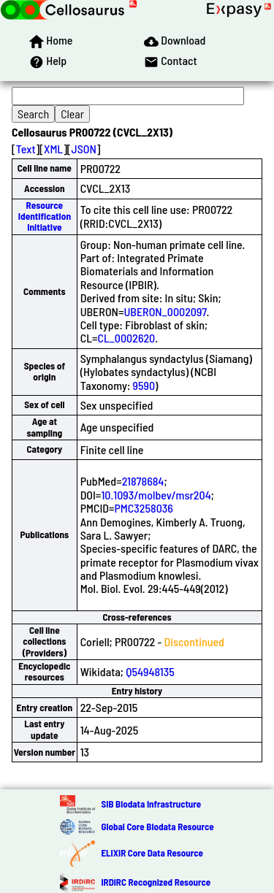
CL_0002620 (126, 338)
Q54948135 (150, 671)
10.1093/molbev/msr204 (155, 495)
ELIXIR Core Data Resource (151, 853)
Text (26, 149)
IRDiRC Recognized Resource (155, 882)
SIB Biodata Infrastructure (151, 804)
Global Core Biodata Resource (157, 826)
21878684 (143, 481)
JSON (84, 149)
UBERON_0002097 (164, 311)
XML (53, 149)
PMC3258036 (144, 508)
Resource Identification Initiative (44, 216)
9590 (144, 385)
